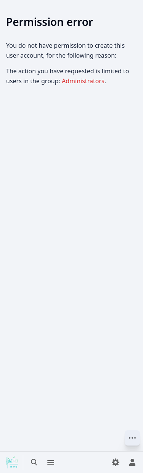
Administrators (83, 81)
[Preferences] (115, 462)
